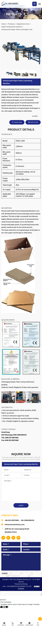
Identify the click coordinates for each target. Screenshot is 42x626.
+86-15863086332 (27, 520)
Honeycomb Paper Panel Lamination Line (16, 29)
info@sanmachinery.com (15, 524)
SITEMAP (21, 588)
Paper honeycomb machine (11, 27)
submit (21, 505)
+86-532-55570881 (12, 520)
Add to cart (34, 122)
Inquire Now (18, 122)
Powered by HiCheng (21, 584)
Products (11, 24)
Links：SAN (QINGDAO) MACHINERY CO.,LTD (16, 586)
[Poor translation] (5, 607)
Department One (23, 24)
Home (3, 24)
